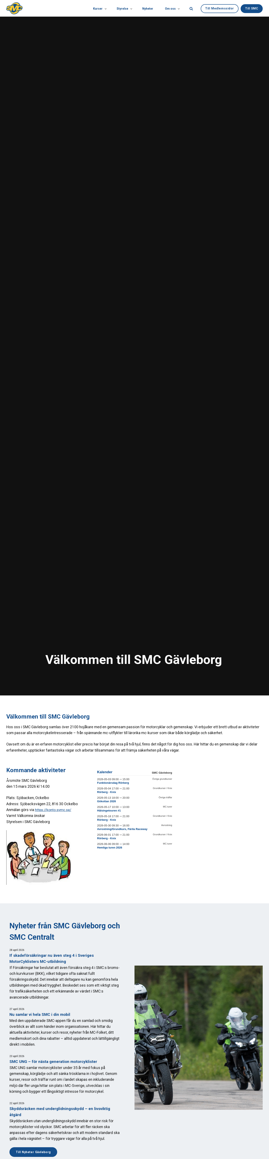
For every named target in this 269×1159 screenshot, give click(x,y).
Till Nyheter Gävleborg (33, 1152)
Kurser (96, 8)
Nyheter (146, 8)
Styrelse (122, 8)
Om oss (171, 8)
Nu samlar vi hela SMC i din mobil (40, 1014)
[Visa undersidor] (101, 8)
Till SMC (251, 8)
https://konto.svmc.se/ (54, 810)
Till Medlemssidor (219, 8)
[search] (191, 8)
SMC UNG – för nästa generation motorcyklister (54, 1061)
